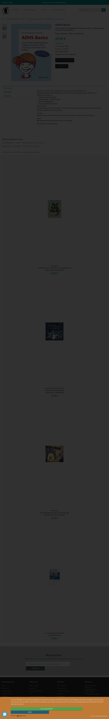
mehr (93, 712)
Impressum (93, 716)
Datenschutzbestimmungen (101, 716)
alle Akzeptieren (44, 712)
